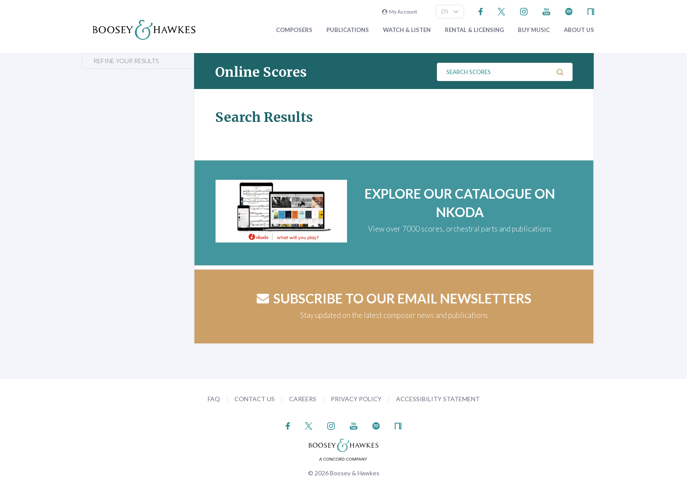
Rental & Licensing (474, 30)
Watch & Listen (407, 30)
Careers (302, 399)
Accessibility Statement (438, 399)
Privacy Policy (356, 399)
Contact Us (254, 399)
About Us (579, 30)
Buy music (534, 30)
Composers (294, 30)
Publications (347, 30)
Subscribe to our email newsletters (394, 298)
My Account (399, 11)
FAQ (214, 399)
